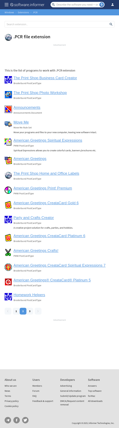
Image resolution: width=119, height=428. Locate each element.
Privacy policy (12, 400)
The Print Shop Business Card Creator (45, 78)
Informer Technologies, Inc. (101, 423)
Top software (94, 390)
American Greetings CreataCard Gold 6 (46, 203)
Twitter (25, 420)
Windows (9, 12)
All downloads (95, 400)
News (7, 390)
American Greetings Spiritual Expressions (48, 140)
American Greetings (30, 159)
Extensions (23, 12)
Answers (92, 385)
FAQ (34, 395)
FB (16, 420)
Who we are (11, 385)
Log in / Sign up (111, 4)
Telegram (8, 420)
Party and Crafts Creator (34, 218)
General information (70, 390)
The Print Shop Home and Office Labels (46, 173)
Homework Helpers (29, 295)
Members (37, 385)
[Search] (78, 4)
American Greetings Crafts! (36, 250)
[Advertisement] (59, 56)
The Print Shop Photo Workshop (40, 93)
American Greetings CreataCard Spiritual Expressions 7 (60, 265)
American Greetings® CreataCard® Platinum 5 (52, 280)
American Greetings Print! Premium (43, 188)
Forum (35, 390)
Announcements (27, 107)
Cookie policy (11, 406)
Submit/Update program (73, 395)
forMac (91, 395)
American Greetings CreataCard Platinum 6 (49, 236)
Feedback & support (42, 400)
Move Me (21, 122)
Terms (8, 395)
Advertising (66, 385)
